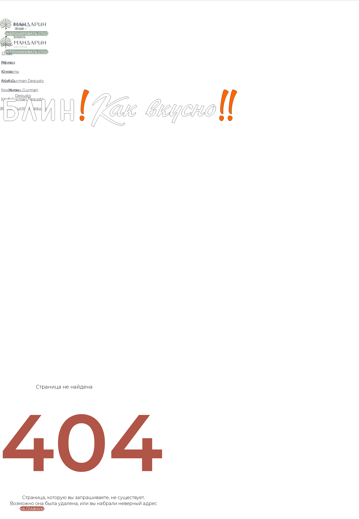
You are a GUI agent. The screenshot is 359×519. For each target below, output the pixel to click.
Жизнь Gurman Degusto (23, 108)
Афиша (8, 62)
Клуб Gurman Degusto (22, 99)
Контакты (10, 71)
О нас (7, 53)
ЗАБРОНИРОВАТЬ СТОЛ (26, 33)
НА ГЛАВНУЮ (32, 509)
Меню (7, 44)
